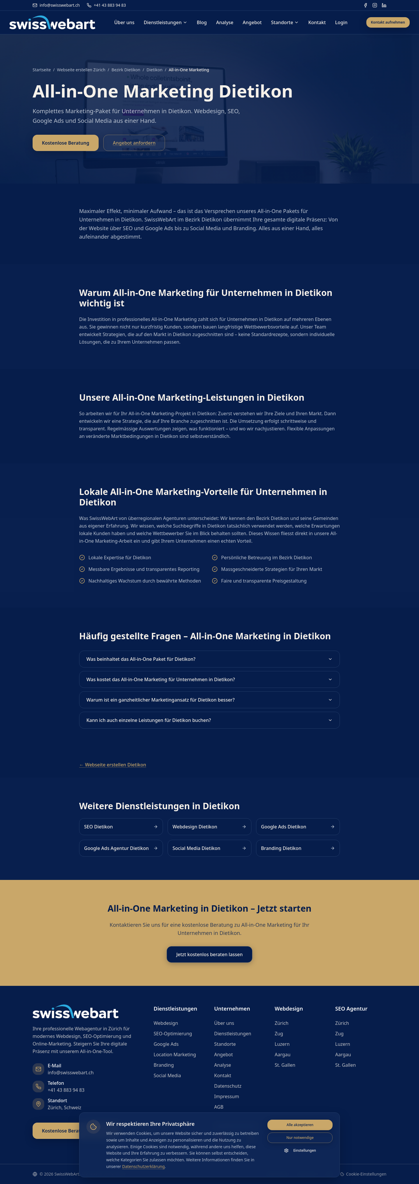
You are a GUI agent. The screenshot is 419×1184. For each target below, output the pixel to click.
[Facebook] (365, 5)
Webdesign (166, 1023)
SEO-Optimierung (173, 1033)
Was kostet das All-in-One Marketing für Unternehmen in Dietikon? (209, 679)
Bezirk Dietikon (125, 69)
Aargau (282, 1054)
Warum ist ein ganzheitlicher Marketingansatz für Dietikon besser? (209, 700)
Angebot (252, 22)
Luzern (282, 1044)
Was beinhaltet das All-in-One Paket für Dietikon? (209, 659)
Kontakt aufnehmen (388, 22)
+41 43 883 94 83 (106, 5)
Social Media (167, 1075)
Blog (202, 22)
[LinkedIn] (384, 5)
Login (341, 22)
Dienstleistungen (165, 22)
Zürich (281, 1023)
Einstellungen (300, 1150)
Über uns (124, 22)
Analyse (224, 22)
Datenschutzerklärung (143, 1166)
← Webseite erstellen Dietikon (112, 764)
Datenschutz (228, 1086)
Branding (164, 1065)
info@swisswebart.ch (56, 5)
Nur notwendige (300, 1137)
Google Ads (166, 1044)
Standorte (285, 22)
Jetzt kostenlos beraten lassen (209, 954)
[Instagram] (374, 5)
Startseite (42, 69)
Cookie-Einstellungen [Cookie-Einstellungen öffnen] (363, 1174)
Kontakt (317, 22)
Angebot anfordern (134, 143)
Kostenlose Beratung (65, 143)
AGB (218, 1107)
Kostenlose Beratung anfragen (76, 1131)
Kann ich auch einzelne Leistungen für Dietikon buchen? (209, 720)
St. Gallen (285, 1065)
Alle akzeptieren (300, 1125)
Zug (279, 1033)
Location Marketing (175, 1054)
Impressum (226, 1096)
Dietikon (154, 69)
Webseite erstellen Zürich (81, 69)
